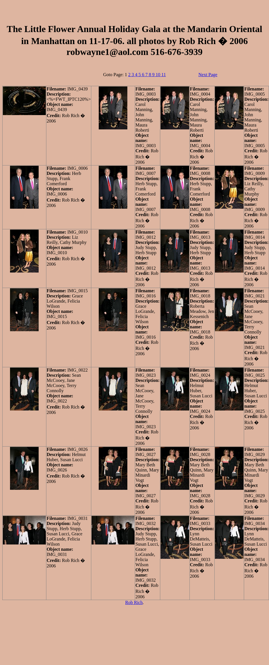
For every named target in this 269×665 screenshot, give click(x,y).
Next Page (207, 74)
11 (163, 74)
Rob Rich (134, 602)
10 (158, 74)
